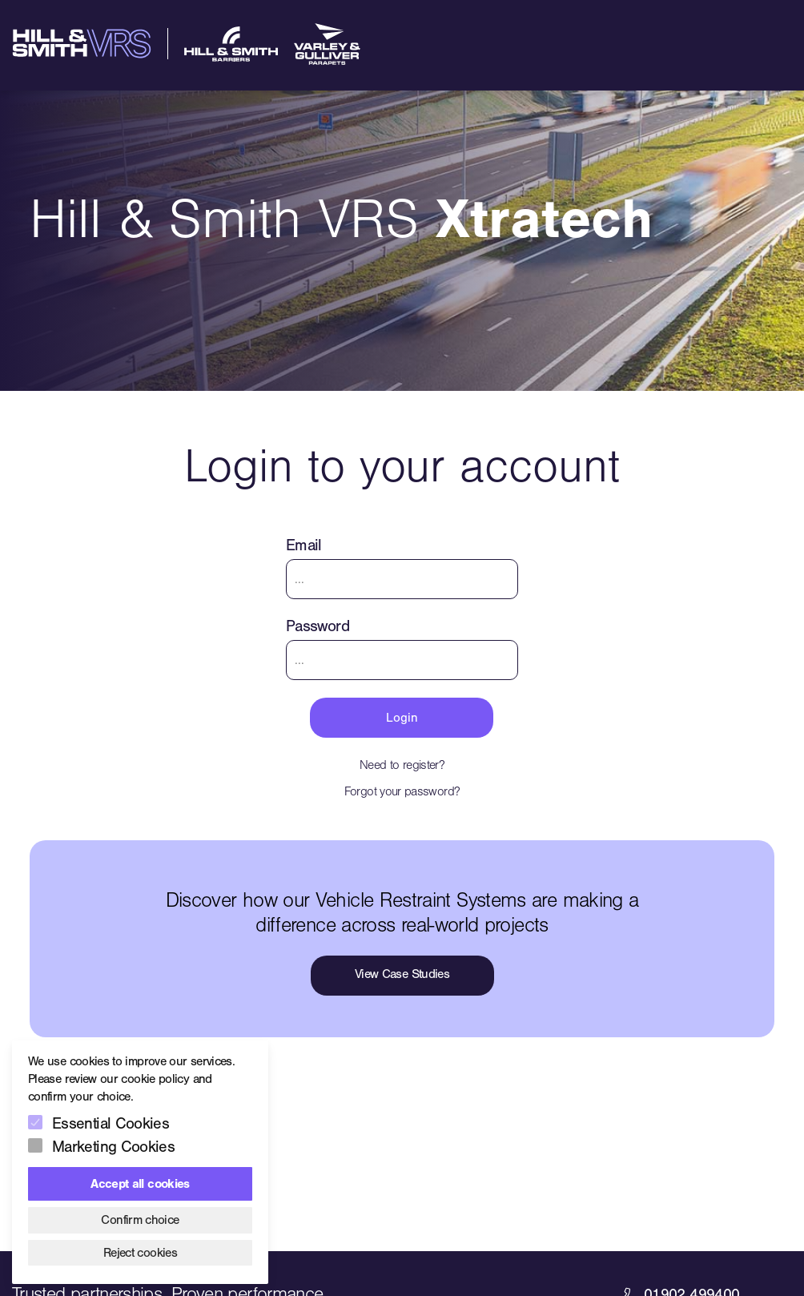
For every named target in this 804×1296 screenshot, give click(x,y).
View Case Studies (402, 974)
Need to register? (402, 765)
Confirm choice (140, 1220)
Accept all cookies (139, 1184)
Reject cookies (140, 1253)
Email (304, 545)
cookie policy (155, 1079)
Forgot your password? (402, 791)
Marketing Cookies (113, 1146)
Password (317, 626)
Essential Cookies (110, 1123)
